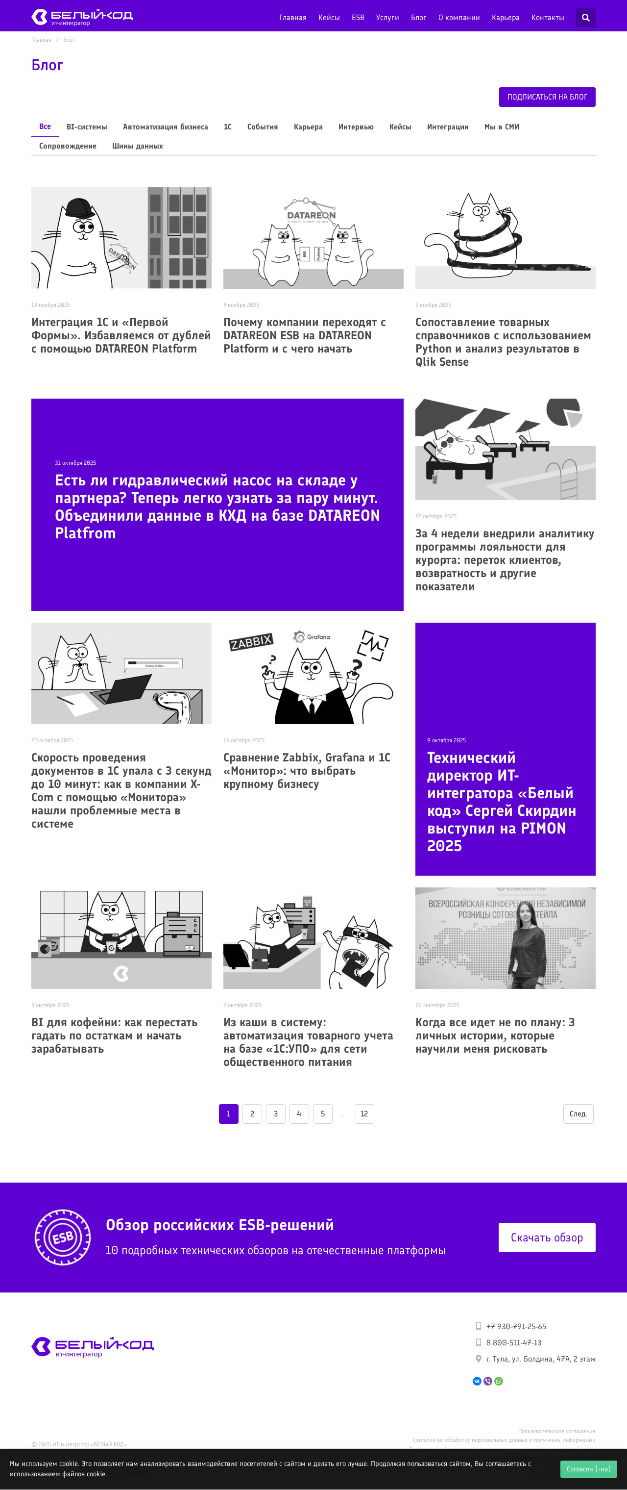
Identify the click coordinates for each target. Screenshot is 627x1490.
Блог (419, 17)
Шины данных (137, 146)
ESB (358, 17)
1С (228, 126)
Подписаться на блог (547, 96)
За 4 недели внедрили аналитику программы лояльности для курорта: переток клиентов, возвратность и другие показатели (505, 559)
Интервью (356, 126)
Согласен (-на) (589, 1469)
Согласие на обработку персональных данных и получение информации (504, 1440)
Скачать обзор (547, 1237)
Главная (293, 17)
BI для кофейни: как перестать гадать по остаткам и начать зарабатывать (114, 1035)
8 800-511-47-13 (513, 1342)
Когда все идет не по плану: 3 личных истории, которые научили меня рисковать (495, 1035)
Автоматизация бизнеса (165, 126)
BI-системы (87, 126)
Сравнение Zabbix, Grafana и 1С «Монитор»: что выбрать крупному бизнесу (306, 770)
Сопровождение (67, 146)
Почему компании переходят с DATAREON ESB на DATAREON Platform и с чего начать (304, 335)
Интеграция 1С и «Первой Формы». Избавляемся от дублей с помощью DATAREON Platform (121, 335)
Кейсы (329, 17)
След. (578, 1113)
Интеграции (448, 126)
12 (364, 1113)
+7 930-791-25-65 (516, 1326)
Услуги (387, 17)
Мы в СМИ (501, 126)
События (262, 126)
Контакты (547, 17)
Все (45, 126)
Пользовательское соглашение (557, 1431)
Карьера (506, 17)
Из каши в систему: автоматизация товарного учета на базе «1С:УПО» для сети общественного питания (308, 1042)
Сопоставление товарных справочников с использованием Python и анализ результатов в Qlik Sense (503, 342)
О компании (459, 17)
